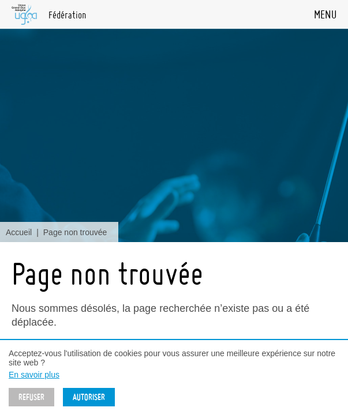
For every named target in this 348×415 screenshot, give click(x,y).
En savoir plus (34, 374)
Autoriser (89, 397)
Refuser (31, 397)
